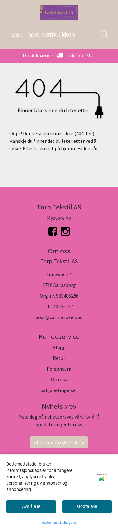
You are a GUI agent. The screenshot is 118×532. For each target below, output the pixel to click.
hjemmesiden (75, 148)
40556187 (63, 306)
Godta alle (87, 506)
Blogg (59, 347)
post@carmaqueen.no (59, 317)
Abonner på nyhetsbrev (59, 442)
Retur (59, 358)
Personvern (59, 369)
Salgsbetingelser (59, 390)
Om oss (59, 379)
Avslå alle (31, 506)
